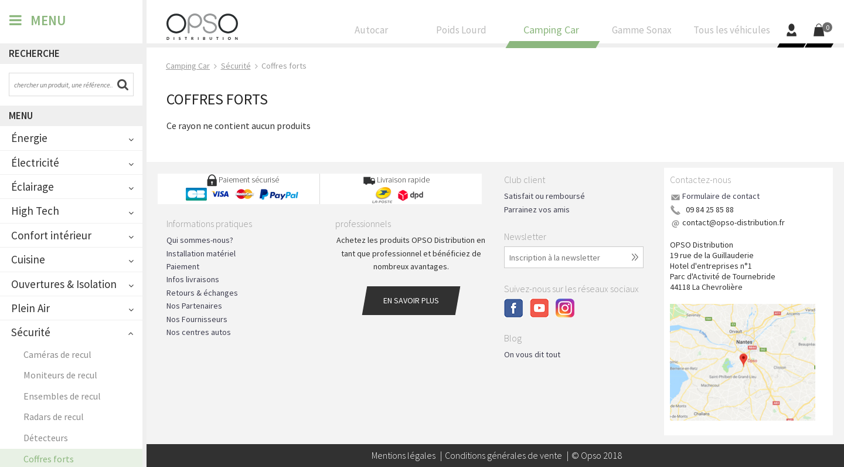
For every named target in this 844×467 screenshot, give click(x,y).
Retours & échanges (202, 292)
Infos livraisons (192, 279)
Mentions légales (403, 455)
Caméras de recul (57, 354)
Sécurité (30, 332)
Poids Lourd (462, 33)
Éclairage (32, 187)
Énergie (29, 138)
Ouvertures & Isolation (64, 284)
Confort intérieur (51, 235)
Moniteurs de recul (60, 375)
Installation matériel (201, 253)
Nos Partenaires (194, 305)
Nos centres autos (198, 332)
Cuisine (28, 259)
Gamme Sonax (642, 33)
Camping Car (551, 33)
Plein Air (30, 308)
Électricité (35, 162)
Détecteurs (45, 438)
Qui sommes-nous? (199, 240)
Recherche (34, 53)
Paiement (182, 266)
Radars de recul (53, 416)
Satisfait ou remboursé (544, 196)
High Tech (35, 211)
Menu (21, 115)
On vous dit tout (532, 354)
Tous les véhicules (731, 33)
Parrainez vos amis (537, 209)
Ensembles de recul (62, 396)
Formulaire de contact (721, 196)
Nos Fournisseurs (196, 319)
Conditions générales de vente (503, 455)
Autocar (371, 33)
